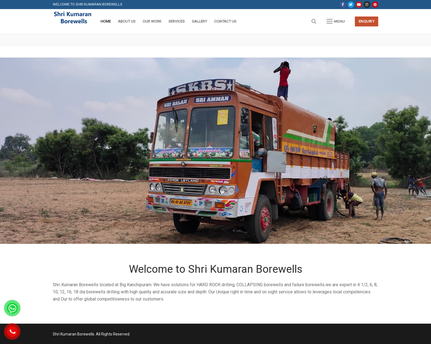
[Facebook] (342, 4)
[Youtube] (359, 4)
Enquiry (367, 21)
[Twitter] (351, 4)
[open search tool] (313, 21)
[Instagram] (367, 4)
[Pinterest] (375, 4)
